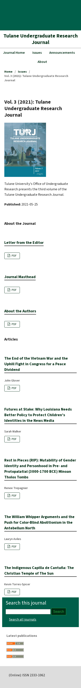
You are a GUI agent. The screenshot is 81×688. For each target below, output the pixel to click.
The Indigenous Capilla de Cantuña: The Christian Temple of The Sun (39, 570)
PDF (14, 256)
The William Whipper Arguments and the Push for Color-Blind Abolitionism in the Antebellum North (39, 522)
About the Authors (20, 311)
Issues (37, 52)
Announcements (62, 52)
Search (58, 611)
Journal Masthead (20, 277)
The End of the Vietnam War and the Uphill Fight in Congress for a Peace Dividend (36, 364)
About (42, 61)
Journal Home (14, 52)
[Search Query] (28, 611)
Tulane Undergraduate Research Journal (40, 39)
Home (8, 72)
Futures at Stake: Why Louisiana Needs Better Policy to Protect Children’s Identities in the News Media (38, 415)
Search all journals (22, 619)
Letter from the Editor (24, 242)
